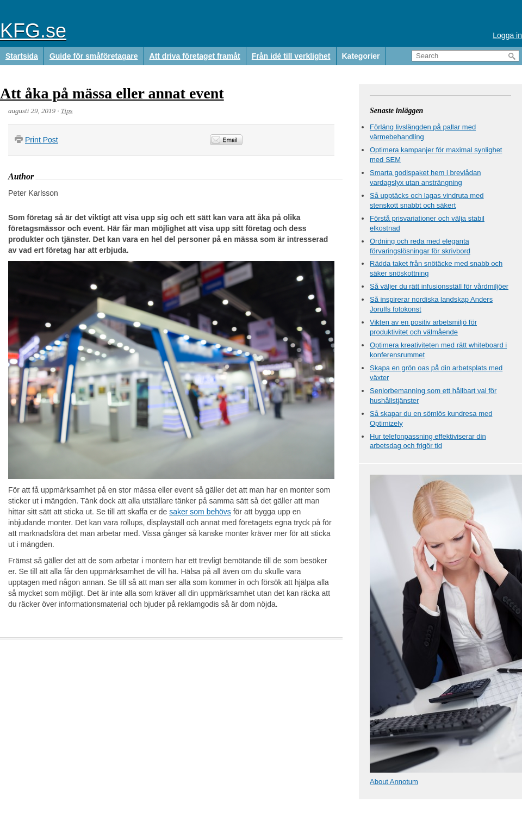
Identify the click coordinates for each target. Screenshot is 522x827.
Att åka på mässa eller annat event (112, 93)
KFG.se (33, 31)
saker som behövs (200, 511)
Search (512, 56)
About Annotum (394, 782)
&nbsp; (303, 140)
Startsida (21, 56)
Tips (67, 111)
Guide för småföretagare (93, 56)
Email (226, 139)
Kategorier (361, 56)
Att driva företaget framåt (195, 56)
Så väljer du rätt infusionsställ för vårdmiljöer (439, 286)
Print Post (41, 139)
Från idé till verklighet (291, 56)
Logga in (507, 35)
